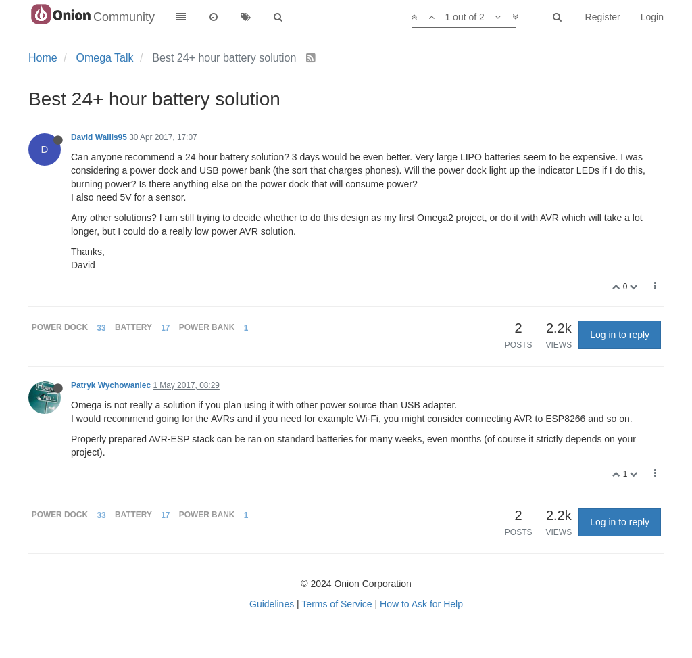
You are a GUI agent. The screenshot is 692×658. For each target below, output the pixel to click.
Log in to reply (619, 334)
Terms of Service (336, 603)
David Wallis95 (99, 137)
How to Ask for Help (421, 603)
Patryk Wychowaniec (111, 385)
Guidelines (271, 603)
